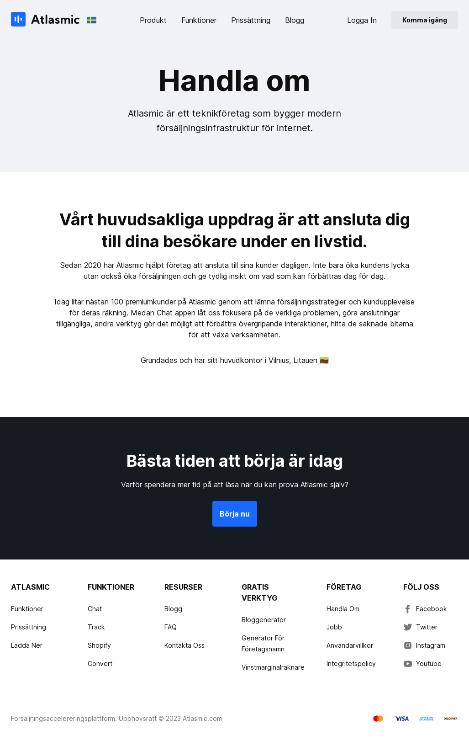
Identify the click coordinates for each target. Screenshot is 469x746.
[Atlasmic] (45, 20)
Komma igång (424, 20)
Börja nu (235, 513)
